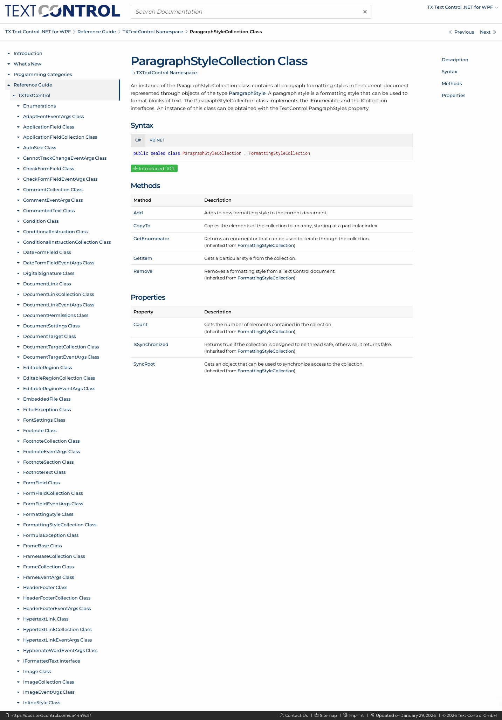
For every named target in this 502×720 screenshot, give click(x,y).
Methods (452, 83)
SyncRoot (144, 364)
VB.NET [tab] (157, 140)
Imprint (356, 715)
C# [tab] (138, 140)
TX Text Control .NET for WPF (38, 31)
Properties (453, 95)
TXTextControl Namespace (153, 31)
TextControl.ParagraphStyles (313, 108)
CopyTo (141, 225)
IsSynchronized (151, 344)
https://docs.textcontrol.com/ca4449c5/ (51, 715)
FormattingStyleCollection (266, 245)
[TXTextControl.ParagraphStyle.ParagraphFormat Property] (461, 32)
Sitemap (328, 715)
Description (455, 59)
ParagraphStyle (247, 93)
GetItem (142, 258)
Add (138, 212)
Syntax (449, 71)
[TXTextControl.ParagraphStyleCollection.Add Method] (488, 32)
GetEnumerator (151, 238)
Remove (142, 271)
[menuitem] (437, 9)
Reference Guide (96, 31)
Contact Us (296, 715)
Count (140, 324)
